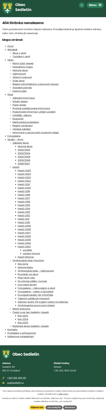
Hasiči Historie (26, 257)
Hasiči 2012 (24, 215)
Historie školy (25, 146)
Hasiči (16, 167)
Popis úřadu (19, 105)
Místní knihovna (21, 308)
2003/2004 (24, 153)
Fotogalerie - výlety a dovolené (35, 291)
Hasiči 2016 (24, 201)
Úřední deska (20, 101)
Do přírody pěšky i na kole (32, 281)
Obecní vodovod (22, 77)
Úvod (10, 46)
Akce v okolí (19, 53)
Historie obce (20, 70)
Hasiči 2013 (24, 212)
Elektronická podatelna (26, 122)
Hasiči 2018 (24, 194)
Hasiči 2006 (24, 236)
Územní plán (20, 91)
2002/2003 (24, 149)
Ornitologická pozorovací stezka (36, 305)
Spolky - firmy (15, 139)
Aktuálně (12, 49)
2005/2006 (24, 160)
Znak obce (18, 80)
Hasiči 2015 (24, 205)
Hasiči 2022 (24, 181)
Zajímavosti (19, 73)
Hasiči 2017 (24, 198)
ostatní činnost (31, 253)
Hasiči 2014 (24, 208)
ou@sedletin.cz (15, 382)
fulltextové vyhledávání (20, 336)
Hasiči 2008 (24, 229)
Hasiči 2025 (24, 170)
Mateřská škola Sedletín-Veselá (31, 326)
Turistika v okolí (21, 56)
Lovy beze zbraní (27, 284)
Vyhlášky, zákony (22, 115)
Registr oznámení (23, 125)
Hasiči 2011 (23, 219)
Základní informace (24, 98)
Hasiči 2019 (24, 191)
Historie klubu (25, 267)
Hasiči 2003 (24, 246)
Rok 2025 (23, 322)
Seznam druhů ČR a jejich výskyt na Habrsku (43, 302)
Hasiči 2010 (24, 222)
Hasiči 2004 (24, 243)
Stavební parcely (22, 87)
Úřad (10, 94)
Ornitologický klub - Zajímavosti (36, 270)
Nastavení (70, 407)
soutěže (27, 250)
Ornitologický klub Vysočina (28, 260)
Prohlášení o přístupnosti (21, 333)
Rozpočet (18, 118)
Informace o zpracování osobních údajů (36, 132)
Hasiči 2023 (24, 177)
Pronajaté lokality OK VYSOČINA (35, 295)
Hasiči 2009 (24, 226)
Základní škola (21, 143)
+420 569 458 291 (16, 377)
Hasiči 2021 (24, 184)
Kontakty (12, 329)
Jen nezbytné (54, 407)
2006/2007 (24, 163)
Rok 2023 (23, 315)
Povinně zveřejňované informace (31, 108)
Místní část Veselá (23, 63)
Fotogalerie (13, 136)
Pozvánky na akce (28, 274)
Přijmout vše (37, 407)
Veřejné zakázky (22, 129)
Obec (10, 60)
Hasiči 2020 (24, 187)
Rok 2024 (23, 319)
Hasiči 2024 (24, 174)
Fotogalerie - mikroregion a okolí (36, 288)
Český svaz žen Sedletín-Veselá (31, 312)
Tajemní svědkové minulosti (33, 298)
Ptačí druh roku (26, 277)
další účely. (63, 394)
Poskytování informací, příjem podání (34, 111)
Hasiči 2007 (24, 232)
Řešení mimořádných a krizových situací (36, 84)
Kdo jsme (23, 264)
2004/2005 (24, 156)
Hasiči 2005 (24, 239)
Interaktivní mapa (23, 66)
